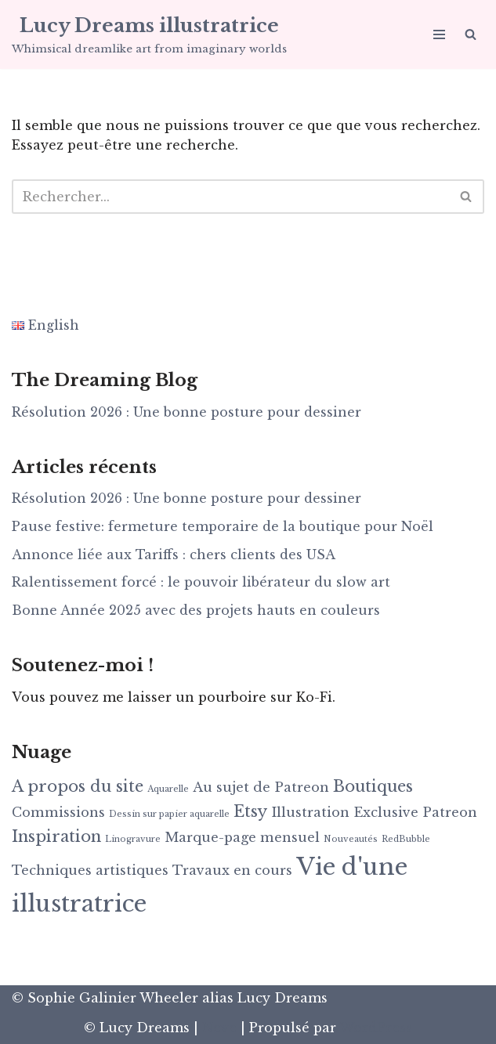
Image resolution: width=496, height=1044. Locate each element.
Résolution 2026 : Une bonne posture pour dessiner (186, 412)
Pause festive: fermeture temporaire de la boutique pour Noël (222, 526)
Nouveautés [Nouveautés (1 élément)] (351, 839)
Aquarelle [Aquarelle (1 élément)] (168, 789)
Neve (219, 1027)
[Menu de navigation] (439, 34)
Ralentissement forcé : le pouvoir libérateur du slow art (201, 582)
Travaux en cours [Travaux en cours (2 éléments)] (232, 870)
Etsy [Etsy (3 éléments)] (250, 811)
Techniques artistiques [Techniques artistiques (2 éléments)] (90, 870)
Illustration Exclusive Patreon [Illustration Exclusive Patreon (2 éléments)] (374, 812)
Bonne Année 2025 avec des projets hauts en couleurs (196, 610)
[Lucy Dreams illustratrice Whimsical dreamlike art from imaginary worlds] (149, 34)
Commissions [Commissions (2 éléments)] (58, 812)
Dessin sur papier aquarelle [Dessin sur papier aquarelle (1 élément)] (169, 814)
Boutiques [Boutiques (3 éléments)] (373, 786)
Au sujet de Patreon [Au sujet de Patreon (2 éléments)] (261, 787)
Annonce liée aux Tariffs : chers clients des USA (173, 554)
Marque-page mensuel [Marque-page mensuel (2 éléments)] (242, 837)
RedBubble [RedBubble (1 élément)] (406, 839)
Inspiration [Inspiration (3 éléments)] (56, 836)
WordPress (375, 1027)
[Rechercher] (470, 34)
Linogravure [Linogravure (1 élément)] (133, 839)
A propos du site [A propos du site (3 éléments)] (77, 786)
